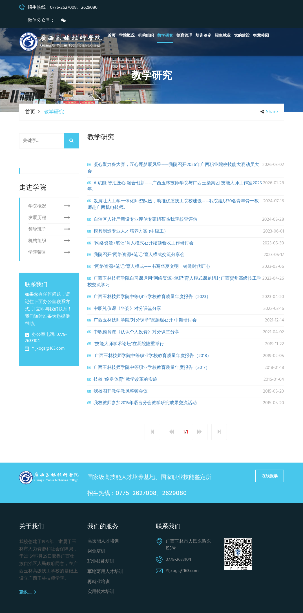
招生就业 (223, 35)
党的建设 (242, 35)
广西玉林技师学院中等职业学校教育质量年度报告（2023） (185, 297)
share (269, 112)
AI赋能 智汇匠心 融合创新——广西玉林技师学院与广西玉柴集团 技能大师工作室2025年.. (185, 186)
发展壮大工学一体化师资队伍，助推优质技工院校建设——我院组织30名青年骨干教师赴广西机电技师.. (185, 204)
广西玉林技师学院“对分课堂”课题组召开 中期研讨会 (185, 320)
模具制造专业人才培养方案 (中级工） (185, 231)
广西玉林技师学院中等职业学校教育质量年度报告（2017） (185, 367)
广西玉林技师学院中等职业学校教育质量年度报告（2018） (185, 356)
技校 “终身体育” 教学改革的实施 (185, 379)
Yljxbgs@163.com (48, 348)
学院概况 (127, 35)
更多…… (27, 592)
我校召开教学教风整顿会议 (185, 391)
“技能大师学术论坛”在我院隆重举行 (185, 344)
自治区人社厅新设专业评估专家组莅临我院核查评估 (185, 219)
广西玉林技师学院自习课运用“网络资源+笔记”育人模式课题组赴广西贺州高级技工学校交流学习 (185, 282)
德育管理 (184, 35)
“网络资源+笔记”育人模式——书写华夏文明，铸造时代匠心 (185, 266)
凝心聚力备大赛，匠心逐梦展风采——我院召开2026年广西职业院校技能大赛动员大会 (185, 168)
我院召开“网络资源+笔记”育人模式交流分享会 (185, 255)
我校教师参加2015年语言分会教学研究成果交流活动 (185, 403)
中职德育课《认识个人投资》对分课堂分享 (185, 332)
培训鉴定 (203, 35)
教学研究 (165, 35)
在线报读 (270, 476)
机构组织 (146, 35)
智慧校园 (261, 35)
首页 (112, 35)
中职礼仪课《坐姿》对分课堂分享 (185, 308)
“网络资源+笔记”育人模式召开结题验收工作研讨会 (185, 243)
